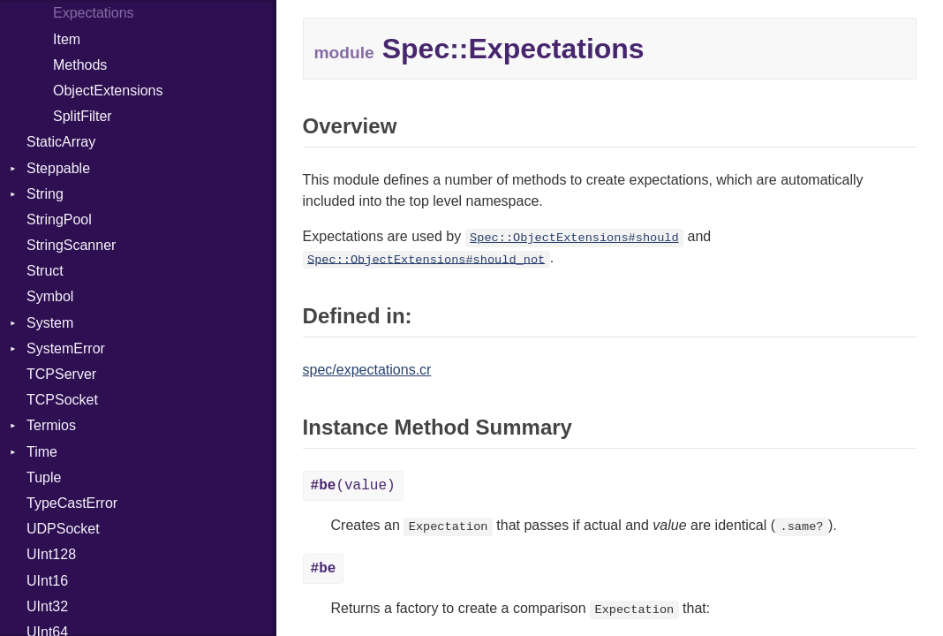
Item (66, 39)
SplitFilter (82, 116)
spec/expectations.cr (367, 369)
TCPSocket (62, 399)
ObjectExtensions (108, 90)
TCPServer (61, 374)
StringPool (59, 219)
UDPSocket (63, 528)
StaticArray (60, 141)
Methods (80, 64)
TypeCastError (71, 503)
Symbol (49, 296)
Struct (45, 270)
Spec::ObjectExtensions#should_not (426, 259)
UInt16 (47, 580)
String (45, 193)
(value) (353, 486)
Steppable (58, 168)
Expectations (93, 12)
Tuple (43, 477)
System (49, 322)
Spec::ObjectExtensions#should (574, 238)
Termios (51, 425)
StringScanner (71, 245)
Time (41, 451)
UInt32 (47, 606)
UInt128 (51, 554)
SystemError (65, 348)
